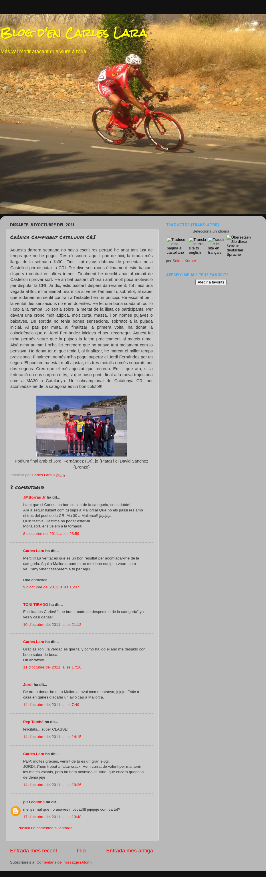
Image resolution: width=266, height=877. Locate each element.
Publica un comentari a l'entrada (44, 828)
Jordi (28, 684)
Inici (82, 851)
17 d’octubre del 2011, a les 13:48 (52, 817)
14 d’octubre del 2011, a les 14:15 (52, 737)
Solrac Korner (184, 261)
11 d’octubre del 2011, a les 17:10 (52, 667)
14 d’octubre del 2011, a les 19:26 (52, 785)
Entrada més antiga (129, 851)
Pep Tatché (33, 722)
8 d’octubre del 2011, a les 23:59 (51, 533)
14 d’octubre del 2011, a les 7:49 (51, 705)
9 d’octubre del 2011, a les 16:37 (51, 587)
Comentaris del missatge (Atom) (64, 862)
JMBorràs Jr (34, 497)
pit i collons (34, 802)
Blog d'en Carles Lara (73, 33)
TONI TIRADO (35, 604)
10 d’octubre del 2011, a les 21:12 (52, 624)
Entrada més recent (33, 851)
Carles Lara (33, 551)
